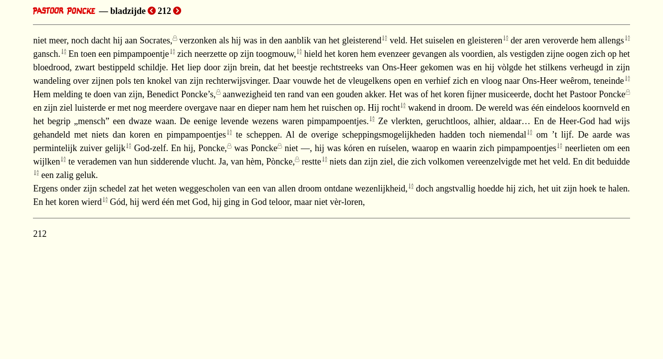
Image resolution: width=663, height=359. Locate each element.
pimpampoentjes (196, 135)
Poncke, (212, 148)
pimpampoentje (141, 54)
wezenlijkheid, (381, 188)
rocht (391, 108)
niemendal (507, 135)
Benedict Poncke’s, (181, 94)
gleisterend (362, 40)
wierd (91, 202)
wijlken (46, 162)
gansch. (46, 54)
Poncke (264, 148)
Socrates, (156, 40)
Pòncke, (280, 162)
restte (311, 162)
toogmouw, (276, 54)
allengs (611, 40)
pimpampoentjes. (338, 121)
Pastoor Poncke (598, 94)
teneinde (609, 81)
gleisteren (484, 40)
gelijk (115, 148)
